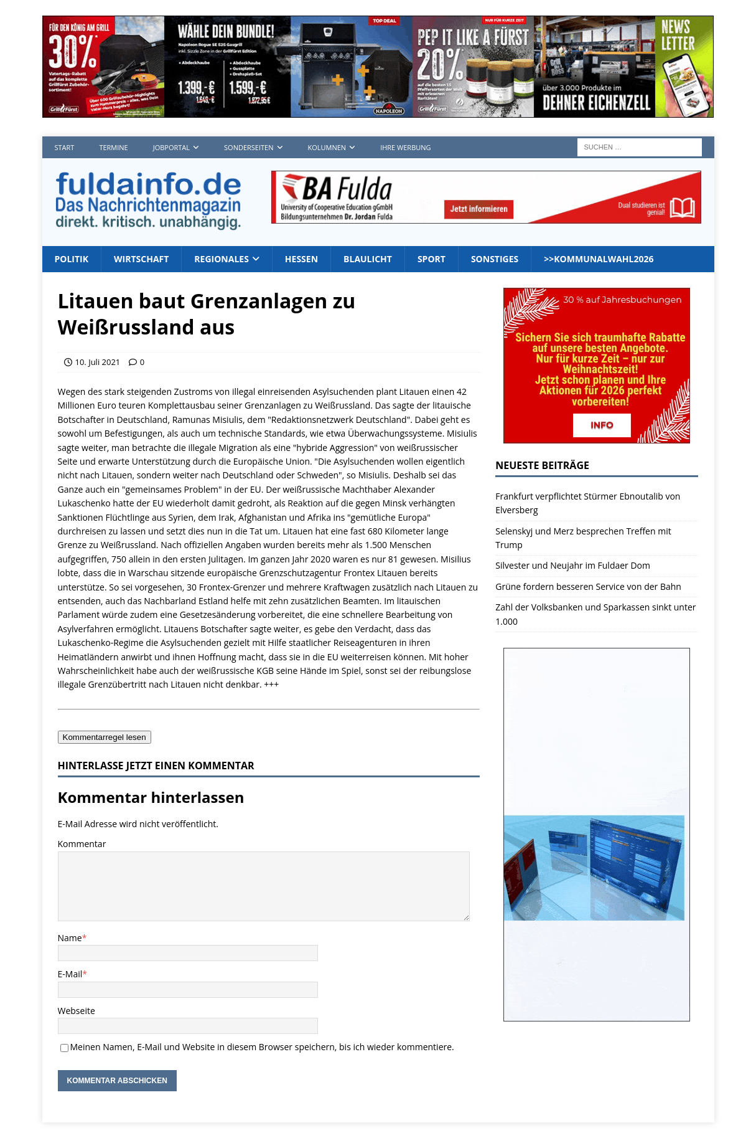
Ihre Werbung (405, 147)
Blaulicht (367, 259)
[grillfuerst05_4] (378, 110)
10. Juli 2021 (98, 361)
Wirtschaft (141, 259)
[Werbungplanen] (596, 1014)
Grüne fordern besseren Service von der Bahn (588, 586)
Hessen (301, 259)
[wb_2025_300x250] (596, 436)
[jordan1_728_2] (486, 216)
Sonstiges (494, 259)
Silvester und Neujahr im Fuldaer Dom (572, 565)
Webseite (76, 1011)
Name (70, 938)
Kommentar (82, 844)
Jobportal (171, 147)
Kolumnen (327, 147)
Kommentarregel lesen (104, 737)
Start (65, 147)
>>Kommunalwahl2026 (598, 259)
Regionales (221, 259)
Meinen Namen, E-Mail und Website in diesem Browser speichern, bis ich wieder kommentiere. (262, 1047)
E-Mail (70, 974)
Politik (72, 259)
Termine (113, 147)
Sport (432, 259)
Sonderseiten (248, 147)
